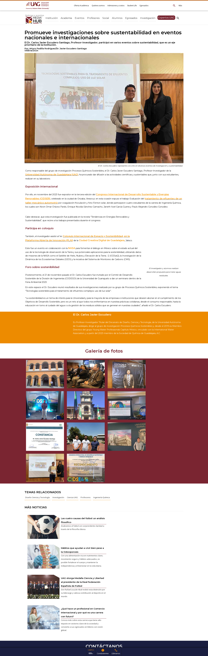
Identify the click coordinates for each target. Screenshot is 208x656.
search (178, 18)
